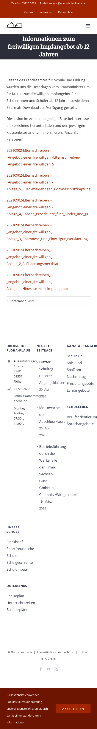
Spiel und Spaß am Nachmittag (76, 370)
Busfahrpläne (17, 609)
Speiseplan (15, 596)
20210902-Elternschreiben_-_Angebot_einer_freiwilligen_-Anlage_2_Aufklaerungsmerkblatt (33, 257)
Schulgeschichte (18, 562)
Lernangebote (78, 390)
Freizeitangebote (79, 383)
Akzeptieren (73, 709)
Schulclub (75, 356)
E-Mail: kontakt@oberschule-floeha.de (63, 3)
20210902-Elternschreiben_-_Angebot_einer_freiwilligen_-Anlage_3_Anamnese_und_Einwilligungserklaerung (47, 232)
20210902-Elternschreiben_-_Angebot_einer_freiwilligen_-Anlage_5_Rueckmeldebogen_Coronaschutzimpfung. (48, 182)
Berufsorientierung (79, 417)
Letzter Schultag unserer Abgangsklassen (48, 372)
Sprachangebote (79, 423)
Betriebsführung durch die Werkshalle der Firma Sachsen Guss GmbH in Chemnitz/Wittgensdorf (48, 470)
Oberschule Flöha (21, 652)
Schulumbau (16, 569)
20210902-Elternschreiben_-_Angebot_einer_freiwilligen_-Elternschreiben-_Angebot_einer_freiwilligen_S (43, 157)
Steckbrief (14, 542)
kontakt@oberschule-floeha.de (22, 398)
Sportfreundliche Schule (18, 552)
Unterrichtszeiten (18, 602)
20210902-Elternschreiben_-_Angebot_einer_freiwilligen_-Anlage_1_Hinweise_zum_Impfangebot (37, 282)
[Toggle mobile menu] (88, 26)
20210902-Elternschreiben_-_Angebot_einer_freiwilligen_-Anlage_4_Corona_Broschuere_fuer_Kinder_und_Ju (47, 207)
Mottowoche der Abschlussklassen (48, 414)
